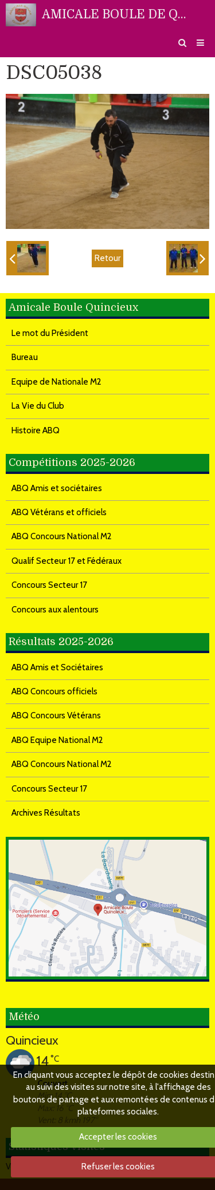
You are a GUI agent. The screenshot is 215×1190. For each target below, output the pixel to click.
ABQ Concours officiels (54, 691)
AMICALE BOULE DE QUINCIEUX (117, 14)
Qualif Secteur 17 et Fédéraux (66, 561)
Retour (107, 258)
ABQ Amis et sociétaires (56, 488)
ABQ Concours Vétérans (56, 715)
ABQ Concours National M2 (61, 536)
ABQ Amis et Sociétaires (57, 667)
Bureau (24, 357)
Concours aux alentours (55, 609)
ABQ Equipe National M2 (57, 740)
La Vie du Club (37, 406)
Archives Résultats (45, 813)
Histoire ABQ (35, 430)
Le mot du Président (49, 333)
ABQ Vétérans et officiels (59, 512)
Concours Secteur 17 (49, 585)
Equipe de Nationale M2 (56, 382)
